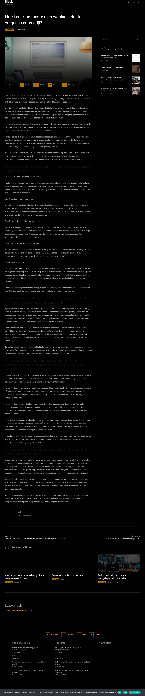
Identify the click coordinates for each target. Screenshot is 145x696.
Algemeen (9, 30)
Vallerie (20, 512)
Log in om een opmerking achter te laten (20, 610)
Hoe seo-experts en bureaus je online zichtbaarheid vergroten (114, 89)
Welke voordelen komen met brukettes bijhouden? (122, 539)
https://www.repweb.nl (24, 515)
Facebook (54, 634)
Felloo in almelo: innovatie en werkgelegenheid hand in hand (112, 78)
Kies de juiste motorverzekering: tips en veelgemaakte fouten (115, 56)
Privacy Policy (134, 692)
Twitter (97, 634)
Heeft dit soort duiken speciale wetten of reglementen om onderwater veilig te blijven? (35, 539)
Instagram (70, 634)
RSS (84, 634)
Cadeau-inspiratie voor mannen (112, 68)
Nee (125, 692)
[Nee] (142, 692)
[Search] (137, 39)
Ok (119, 692)
